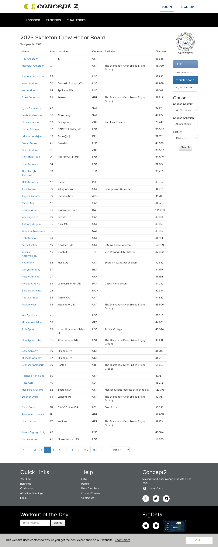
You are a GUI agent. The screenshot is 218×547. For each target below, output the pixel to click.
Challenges (76, 20)
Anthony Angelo (31, 224)
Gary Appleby (30, 351)
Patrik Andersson (32, 115)
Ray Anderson (30, 58)
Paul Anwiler (29, 304)
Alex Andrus (29, 189)
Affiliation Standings (31, 493)
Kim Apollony (29, 315)
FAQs (84, 479)
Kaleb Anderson (31, 83)
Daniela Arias (29, 439)
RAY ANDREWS (31, 157)
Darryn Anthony (31, 269)
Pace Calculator (90, 488)
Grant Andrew (30, 150)
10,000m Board (185, 87)
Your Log (25, 479)
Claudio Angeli (30, 210)
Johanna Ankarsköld (34, 231)
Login (167, 7)
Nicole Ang (28, 203)
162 (86, 449)
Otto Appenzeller (32, 340)
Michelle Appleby (32, 358)
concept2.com (153, 488)
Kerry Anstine (30, 245)
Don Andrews (30, 164)
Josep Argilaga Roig (33, 432)
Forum (85, 483)
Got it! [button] (199, 540)
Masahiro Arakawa (32, 389)
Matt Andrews (30, 182)
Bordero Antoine (31, 290)
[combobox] (185, 124)
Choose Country (182, 103)
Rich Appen (28, 329)
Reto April (27, 382)
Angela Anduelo (31, 196)
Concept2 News (90, 493)
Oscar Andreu (30, 143)
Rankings (53, 20)
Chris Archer (29, 407)
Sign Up (187, 7)
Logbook (33, 20)
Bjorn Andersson (32, 108)
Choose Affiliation (183, 117)
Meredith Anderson (33, 65)
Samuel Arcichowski (33, 414)
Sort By (177, 131)
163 (95, 449)
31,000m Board (185, 80)
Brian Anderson (31, 97)
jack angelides (30, 217)
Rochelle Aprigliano (33, 375)
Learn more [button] (122, 540)
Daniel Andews (30, 129)
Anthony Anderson (33, 76)
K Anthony (28, 262)
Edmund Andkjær (32, 136)
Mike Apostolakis (31, 322)
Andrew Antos (30, 297)
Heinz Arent (29, 421)
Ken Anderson (30, 90)
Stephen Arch (30, 396)
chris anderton (30, 122)
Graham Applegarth (33, 365)
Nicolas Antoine (31, 283)
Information (184, 72)
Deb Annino (29, 238)
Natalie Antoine (31, 276)
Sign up (58, 522)
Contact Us (87, 497)
